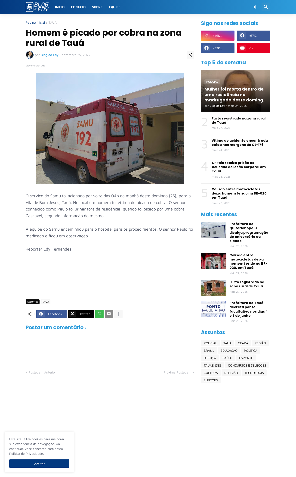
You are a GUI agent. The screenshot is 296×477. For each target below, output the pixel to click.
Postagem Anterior (42, 372)
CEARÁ (243, 343)
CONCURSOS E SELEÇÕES (247, 365)
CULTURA (211, 373)
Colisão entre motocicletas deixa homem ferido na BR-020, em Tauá (240, 193)
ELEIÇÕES (211, 380)
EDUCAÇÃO (229, 350)
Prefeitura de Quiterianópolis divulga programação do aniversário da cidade (248, 232)
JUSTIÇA (210, 358)
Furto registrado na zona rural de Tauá (238, 120)
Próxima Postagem (177, 372)
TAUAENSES (213, 365)
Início (60, 7)
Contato (78, 7)
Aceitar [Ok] (39, 464)
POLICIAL (210, 343)
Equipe (114, 7)
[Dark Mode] (256, 7)
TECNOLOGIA (254, 373)
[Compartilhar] (190, 55)
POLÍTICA (250, 350)
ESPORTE (246, 358)
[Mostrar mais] (118, 314)
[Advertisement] (110, 282)
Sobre (97, 7)
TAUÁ (53, 22)
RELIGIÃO (231, 373)
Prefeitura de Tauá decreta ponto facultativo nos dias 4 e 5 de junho (248, 309)
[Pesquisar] (266, 7)
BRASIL (209, 350)
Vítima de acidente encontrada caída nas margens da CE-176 (240, 142)
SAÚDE (227, 358)
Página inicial (35, 22)
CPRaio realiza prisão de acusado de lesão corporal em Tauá (239, 167)
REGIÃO (260, 343)
